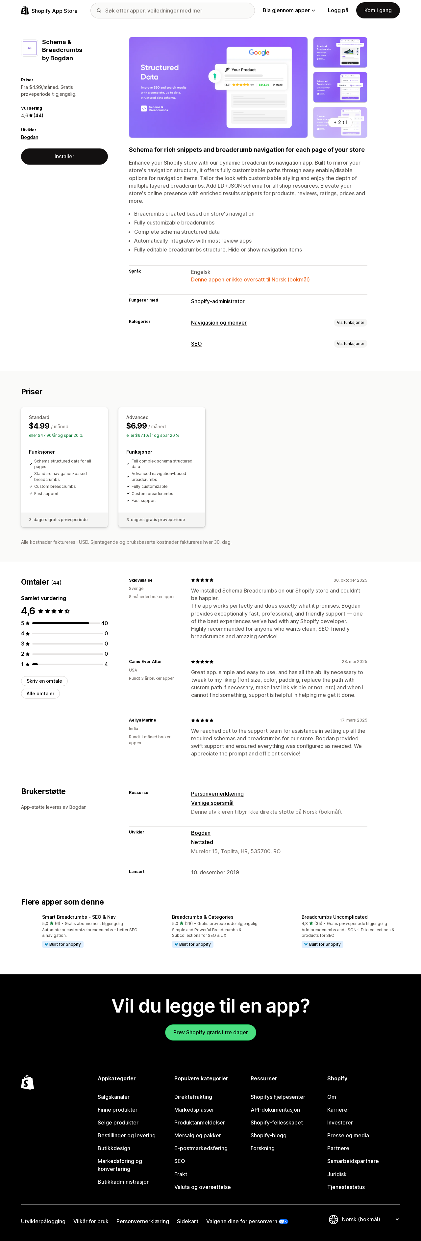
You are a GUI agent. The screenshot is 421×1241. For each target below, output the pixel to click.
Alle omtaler (40, 693)
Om (331, 1097)
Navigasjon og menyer (219, 322)
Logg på (338, 10)
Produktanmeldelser (199, 1122)
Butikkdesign (114, 1148)
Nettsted (202, 842)
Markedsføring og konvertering (120, 1165)
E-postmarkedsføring (201, 1148)
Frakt (180, 1174)
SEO (196, 343)
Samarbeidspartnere (353, 1161)
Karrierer (338, 1109)
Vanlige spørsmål (212, 803)
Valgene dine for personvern (241, 1221)
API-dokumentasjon (275, 1109)
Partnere (338, 1148)
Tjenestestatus (346, 1187)
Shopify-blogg (268, 1135)
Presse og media (348, 1135)
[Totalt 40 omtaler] (104, 623)
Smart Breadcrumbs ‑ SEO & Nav (79, 917)
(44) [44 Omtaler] (38, 115)
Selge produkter (118, 1122)
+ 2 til (340, 122)
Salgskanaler (114, 1097)
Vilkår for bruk (91, 1221)
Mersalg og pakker (197, 1135)
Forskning (263, 1148)
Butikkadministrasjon (124, 1181)
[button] (80, 931)
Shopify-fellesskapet (277, 1122)
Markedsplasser (194, 1109)
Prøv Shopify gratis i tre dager (210, 1032)
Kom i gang (378, 10)
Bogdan (29, 137)
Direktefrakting (193, 1097)
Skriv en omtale (44, 681)
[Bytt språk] (370, 1219)
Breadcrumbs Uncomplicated (335, 917)
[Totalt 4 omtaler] (106, 664)
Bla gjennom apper (289, 10)
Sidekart (187, 1221)
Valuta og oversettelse (202, 1187)
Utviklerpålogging (43, 1221)
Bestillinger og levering (127, 1135)
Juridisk (337, 1174)
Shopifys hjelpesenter (278, 1097)
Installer (64, 156)
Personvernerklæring (217, 793)
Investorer (340, 1122)
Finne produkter (117, 1109)
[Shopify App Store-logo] (49, 10)
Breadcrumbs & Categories (203, 917)
